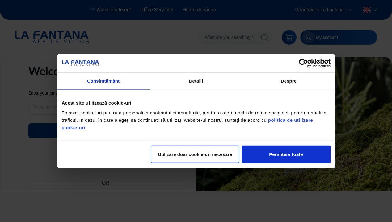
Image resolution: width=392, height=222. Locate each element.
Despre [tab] (289, 81)
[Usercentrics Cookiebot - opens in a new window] (303, 63)
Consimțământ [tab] (103, 81)
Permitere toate (286, 154)
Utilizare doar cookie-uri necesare (195, 154)
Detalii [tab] (196, 81)
